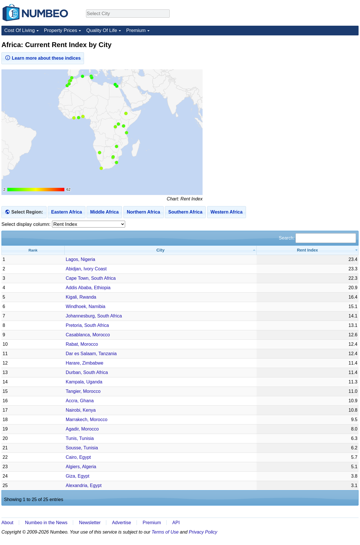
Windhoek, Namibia (85, 306)
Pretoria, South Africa (87, 325)
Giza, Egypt (77, 476)
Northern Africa (143, 212)
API (176, 522)
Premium (136, 30)
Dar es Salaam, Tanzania (91, 353)
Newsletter (90, 522)
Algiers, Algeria (81, 466)
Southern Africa (185, 212)
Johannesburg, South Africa (94, 315)
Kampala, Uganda (84, 381)
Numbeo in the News (46, 522)
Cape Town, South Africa (91, 278)
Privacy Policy (203, 532)
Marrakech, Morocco (86, 419)
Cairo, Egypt (78, 457)
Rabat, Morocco (82, 344)
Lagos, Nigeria (80, 259)
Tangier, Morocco (83, 391)
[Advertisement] (316, 76)
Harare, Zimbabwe (84, 363)
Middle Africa (104, 212)
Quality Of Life (101, 30)
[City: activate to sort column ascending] (161, 250)
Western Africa (227, 212)
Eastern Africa (66, 212)
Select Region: (27, 212)
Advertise (121, 522)
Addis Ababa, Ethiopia (88, 287)
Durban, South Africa (87, 372)
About (7, 522)
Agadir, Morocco (82, 429)
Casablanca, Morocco (88, 334)
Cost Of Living (19, 30)
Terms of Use (165, 532)
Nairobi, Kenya (81, 410)
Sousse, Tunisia (82, 447)
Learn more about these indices (43, 58)
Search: (317, 238)
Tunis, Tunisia (80, 438)
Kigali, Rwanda (81, 297)
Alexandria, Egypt (83, 485)
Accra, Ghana (80, 400)
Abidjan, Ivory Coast (86, 268)
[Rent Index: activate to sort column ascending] (308, 250)
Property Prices (60, 30)
